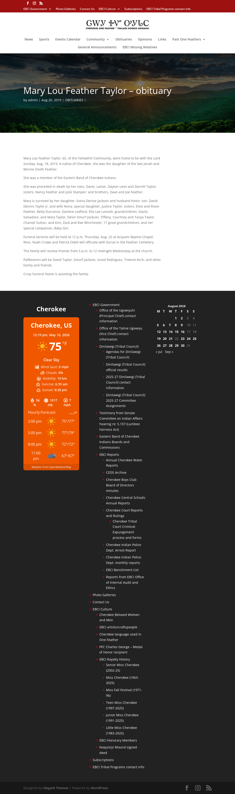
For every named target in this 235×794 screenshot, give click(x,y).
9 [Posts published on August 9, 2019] (182, 325)
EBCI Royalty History (114, 659)
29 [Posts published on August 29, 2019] (177, 345)
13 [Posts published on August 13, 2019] (165, 331)
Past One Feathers (186, 39)
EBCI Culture (107, 9)
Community (96, 39)
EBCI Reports (109, 454)
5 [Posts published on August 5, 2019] (158, 325)
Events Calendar (68, 39)
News (29, 39)
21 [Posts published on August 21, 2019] (171, 338)
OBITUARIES (74, 100)
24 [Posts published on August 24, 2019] (188, 338)
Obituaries (123, 39)
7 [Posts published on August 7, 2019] (170, 325)
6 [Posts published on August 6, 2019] (164, 325)
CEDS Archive (116, 472)
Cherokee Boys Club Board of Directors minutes (121, 485)
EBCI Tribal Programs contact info (168, 9)
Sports (44, 39)
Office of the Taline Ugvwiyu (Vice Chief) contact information (120, 333)
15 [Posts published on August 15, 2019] (177, 331)
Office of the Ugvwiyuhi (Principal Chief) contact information (117, 315)
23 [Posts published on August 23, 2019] (183, 338)
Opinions (145, 39)
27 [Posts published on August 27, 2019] (165, 345)
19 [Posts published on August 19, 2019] (159, 338)
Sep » (169, 351)
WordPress (99, 788)
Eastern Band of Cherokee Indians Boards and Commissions (119, 442)
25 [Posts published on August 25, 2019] (194, 338)
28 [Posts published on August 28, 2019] (171, 345)
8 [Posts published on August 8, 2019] (176, 325)
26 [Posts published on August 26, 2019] (159, 345)
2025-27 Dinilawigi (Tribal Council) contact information (125, 382)
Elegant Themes (55, 788)
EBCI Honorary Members (118, 740)
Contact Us (87, 9)
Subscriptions (133, 9)
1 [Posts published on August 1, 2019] (176, 318)
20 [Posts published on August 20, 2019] (165, 338)
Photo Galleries (66, 9)
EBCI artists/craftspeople (118, 627)
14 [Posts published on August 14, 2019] (171, 331)
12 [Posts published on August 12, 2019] (159, 331)
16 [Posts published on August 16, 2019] (183, 331)
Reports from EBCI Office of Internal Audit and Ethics (125, 582)
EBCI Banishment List (122, 570)
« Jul (159, 351)
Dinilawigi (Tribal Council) (119, 346)
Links (162, 39)
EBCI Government (35, 9)
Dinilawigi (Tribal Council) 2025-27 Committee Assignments (125, 400)
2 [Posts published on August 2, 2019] (182, 318)
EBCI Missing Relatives (140, 47)
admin (33, 100)
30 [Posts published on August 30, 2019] (183, 345)
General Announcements (97, 47)
